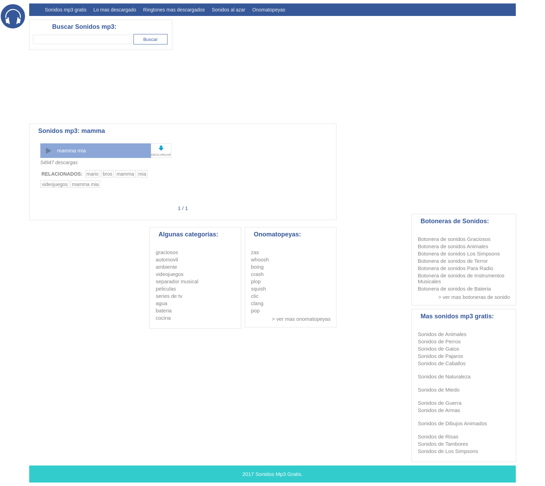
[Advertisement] (389, 68)
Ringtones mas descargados (174, 9)
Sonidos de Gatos (438, 349)
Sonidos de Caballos (442, 363)
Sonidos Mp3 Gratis (278, 474)
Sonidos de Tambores (443, 444)
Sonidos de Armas (439, 410)
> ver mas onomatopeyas (301, 319)
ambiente (166, 267)
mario (93, 174)
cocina (163, 318)
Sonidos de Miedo (438, 390)
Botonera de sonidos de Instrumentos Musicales (461, 278)
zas (255, 252)
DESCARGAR (161, 155)
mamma (125, 174)
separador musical (177, 281)
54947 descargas (59, 162)
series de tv (169, 296)
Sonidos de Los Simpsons (448, 451)
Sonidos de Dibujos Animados (452, 423)
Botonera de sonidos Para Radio (455, 268)
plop (256, 281)
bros (107, 174)
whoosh (260, 259)
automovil (167, 259)
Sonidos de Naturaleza (444, 376)
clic (255, 296)
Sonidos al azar (228, 9)
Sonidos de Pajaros (440, 356)
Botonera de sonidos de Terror (453, 261)
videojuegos (55, 184)
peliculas (166, 289)
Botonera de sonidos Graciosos (454, 239)
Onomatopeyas (268, 9)
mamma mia (71, 150)
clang (257, 303)
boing (257, 267)
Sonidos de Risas (438, 436)
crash (257, 274)
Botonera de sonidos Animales (453, 246)
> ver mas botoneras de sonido (474, 297)
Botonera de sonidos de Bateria (454, 289)
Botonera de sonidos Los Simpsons (459, 254)
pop (255, 310)
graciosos (167, 252)
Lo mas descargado (114, 9)
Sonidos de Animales (442, 334)
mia (142, 174)
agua (161, 303)
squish (258, 289)
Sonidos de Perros (439, 341)
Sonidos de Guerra (440, 403)
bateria (164, 310)
